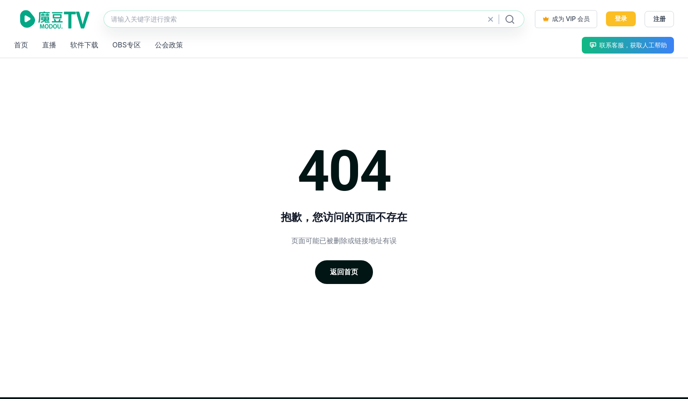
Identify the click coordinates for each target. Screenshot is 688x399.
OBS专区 (126, 44)
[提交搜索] (510, 19)
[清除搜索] (490, 19)
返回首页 (344, 271)
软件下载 (84, 44)
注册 (659, 18)
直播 (49, 44)
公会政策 (169, 44)
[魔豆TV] (53, 19)
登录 (621, 18)
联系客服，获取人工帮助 (628, 45)
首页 (21, 44)
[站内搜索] (314, 19)
